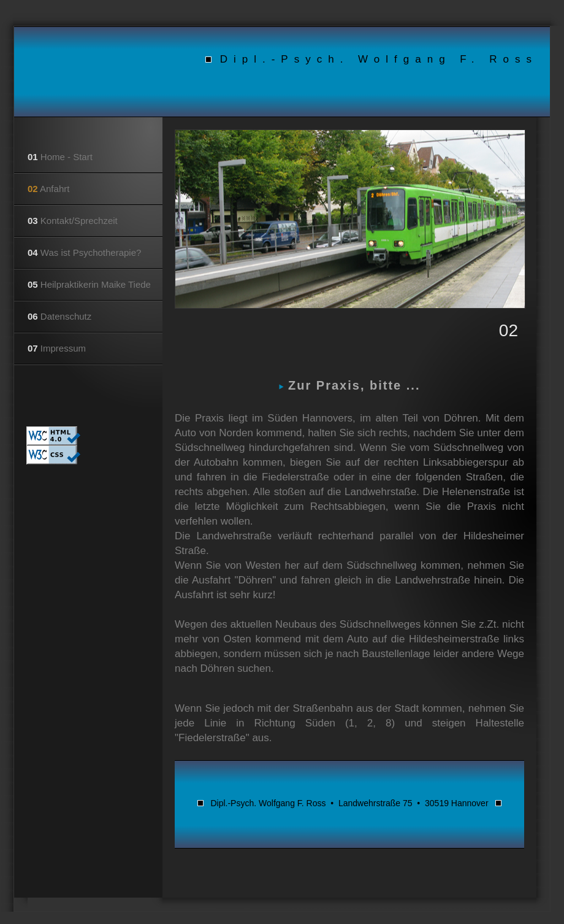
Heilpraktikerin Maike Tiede (89, 284)
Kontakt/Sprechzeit (73, 220)
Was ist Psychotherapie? (84, 252)
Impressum (57, 348)
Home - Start (60, 157)
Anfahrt (48, 188)
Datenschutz (59, 316)
